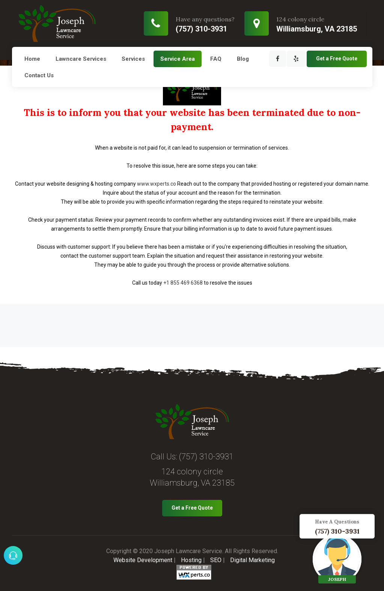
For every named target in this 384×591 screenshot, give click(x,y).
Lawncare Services (81, 59)
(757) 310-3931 (206, 456)
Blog (243, 59)
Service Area (177, 59)
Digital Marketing (252, 560)
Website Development (142, 560)
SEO (215, 560)
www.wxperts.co (156, 184)
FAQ (215, 59)
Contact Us (39, 75)
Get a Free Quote (336, 59)
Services (133, 59)
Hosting (191, 560)
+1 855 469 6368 (183, 283)
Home (32, 59)
